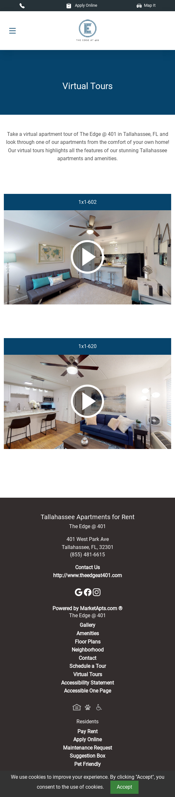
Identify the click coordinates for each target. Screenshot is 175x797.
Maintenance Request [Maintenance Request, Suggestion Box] (87, 748)
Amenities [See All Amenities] (87, 633)
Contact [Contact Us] (87, 658)
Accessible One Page (87, 691)
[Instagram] (96, 592)
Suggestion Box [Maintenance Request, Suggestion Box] (87, 756)
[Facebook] (88, 592)
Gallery (87, 625)
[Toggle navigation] (12, 30)
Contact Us (87, 567)
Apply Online (81, 5)
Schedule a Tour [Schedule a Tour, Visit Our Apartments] (87, 666)
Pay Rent (87, 731)
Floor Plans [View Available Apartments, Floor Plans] (87, 642)
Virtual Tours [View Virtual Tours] (87, 674)
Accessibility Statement (87, 683)
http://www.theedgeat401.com (87, 575)
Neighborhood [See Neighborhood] (88, 650)
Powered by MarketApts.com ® (87, 608)
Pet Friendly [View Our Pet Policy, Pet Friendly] (87, 764)
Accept (124, 787)
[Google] (79, 592)
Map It (146, 5)
